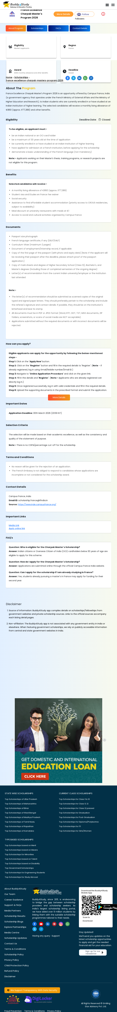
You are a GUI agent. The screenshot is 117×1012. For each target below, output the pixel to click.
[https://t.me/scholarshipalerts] (41, 929)
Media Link (14, 525)
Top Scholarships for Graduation (74, 812)
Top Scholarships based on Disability (22, 863)
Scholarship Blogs (13, 921)
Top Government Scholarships (19, 868)
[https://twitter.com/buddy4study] (35, 929)
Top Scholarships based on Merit (20, 845)
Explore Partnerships (15, 927)
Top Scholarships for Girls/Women (75, 831)
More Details (63, 14)
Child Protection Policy (16, 965)
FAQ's (58, 28)
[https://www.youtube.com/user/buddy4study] (41, 924)
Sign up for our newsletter (95, 952)
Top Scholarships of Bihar (17, 808)
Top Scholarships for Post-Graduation (77, 817)
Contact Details (80, 28)
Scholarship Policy (14, 954)
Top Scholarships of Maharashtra (20, 803)
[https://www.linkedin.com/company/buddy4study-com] (48, 924)
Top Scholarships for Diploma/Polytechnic (79, 821)
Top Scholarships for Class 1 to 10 (74, 799)
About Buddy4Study (15, 888)
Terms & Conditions (15, 948)
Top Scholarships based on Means (21, 850)
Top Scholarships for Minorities (19, 854)
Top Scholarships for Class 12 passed (76, 808)
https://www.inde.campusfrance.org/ (37, 504)
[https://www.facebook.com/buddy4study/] (35, 924)
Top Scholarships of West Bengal (20, 812)
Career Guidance (13, 899)
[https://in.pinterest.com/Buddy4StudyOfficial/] (54, 924)
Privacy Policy (11, 959)
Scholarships (37, 28)
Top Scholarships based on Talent (21, 859)
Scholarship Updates (15, 937)
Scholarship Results (14, 916)
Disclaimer (10, 976)
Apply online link (17, 528)
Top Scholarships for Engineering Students (25, 872)
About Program (15, 28)
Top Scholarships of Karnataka (19, 831)
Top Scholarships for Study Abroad (21, 877)
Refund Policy (11, 970)
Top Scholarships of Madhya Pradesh (22, 817)
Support (56, 935)
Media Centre (11, 932)
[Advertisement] (23, 68)
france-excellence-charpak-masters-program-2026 (34, 80)
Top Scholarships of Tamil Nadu (20, 821)
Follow (83, 14)
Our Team (9, 894)
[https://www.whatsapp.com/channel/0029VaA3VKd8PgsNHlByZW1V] (67, 924)
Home (9, 77)
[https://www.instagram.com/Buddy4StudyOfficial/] (61, 924)
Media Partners (12, 910)
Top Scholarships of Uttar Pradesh (21, 799)
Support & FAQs (12, 905)
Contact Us (10, 943)
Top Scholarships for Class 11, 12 (73, 803)
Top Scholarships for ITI (70, 826)
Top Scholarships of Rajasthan (19, 826)
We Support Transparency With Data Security (32, 990)
